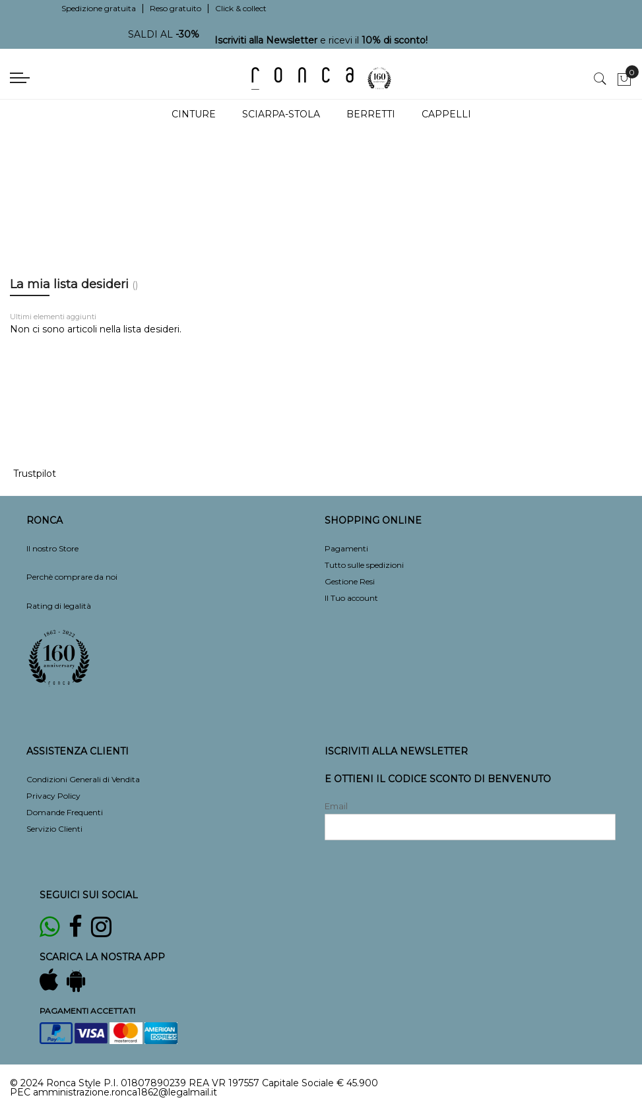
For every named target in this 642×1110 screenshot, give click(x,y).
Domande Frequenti (64, 812)
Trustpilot (34, 473)
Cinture (194, 114)
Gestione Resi (350, 581)
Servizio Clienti (54, 829)
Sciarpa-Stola (281, 114)
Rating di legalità (58, 606)
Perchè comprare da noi (71, 577)
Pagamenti (346, 548)
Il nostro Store (52, 548)
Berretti (370, 114)
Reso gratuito (175, 8)
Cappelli (446, 114)
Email (336, 806)
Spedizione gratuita (98, 8)
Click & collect (241, 8)
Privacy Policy (53, 796)
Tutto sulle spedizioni (364, 565)
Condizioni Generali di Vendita (83, 779)
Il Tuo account (351, 598)
